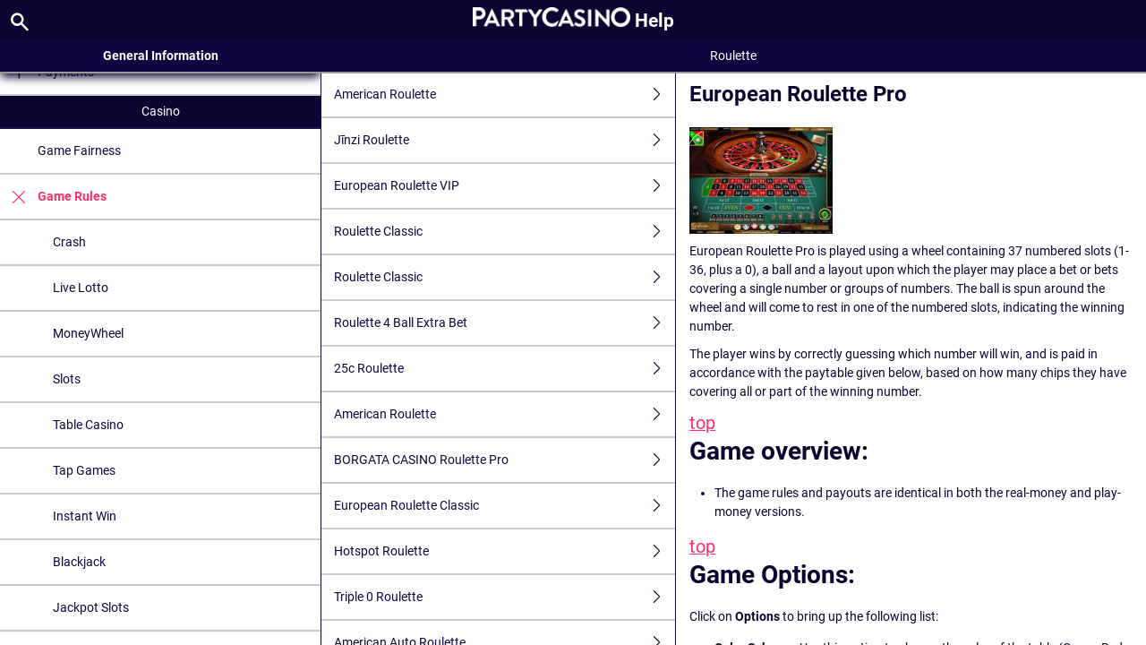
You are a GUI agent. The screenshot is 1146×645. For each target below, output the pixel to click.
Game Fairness (79, 150)
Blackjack (79, 562)
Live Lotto (80, 287)
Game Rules (53, 197)
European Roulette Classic (504, 506)
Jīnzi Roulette (504, 140)
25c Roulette (504, 369)
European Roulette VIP (504, 186)
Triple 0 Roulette (504, 597)
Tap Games (84, 470)
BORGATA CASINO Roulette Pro (504, 460)
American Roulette (504, 94)
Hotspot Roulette (504, 551)
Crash (69, 242)
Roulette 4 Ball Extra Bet (504, 323)
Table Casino (88, 424)
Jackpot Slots (91, 607)
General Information (160, 55)
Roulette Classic (504, 232)
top (702, 423)
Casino (160, 111)
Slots (67, 379)
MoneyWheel (88, 333)
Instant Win (84, 516)
